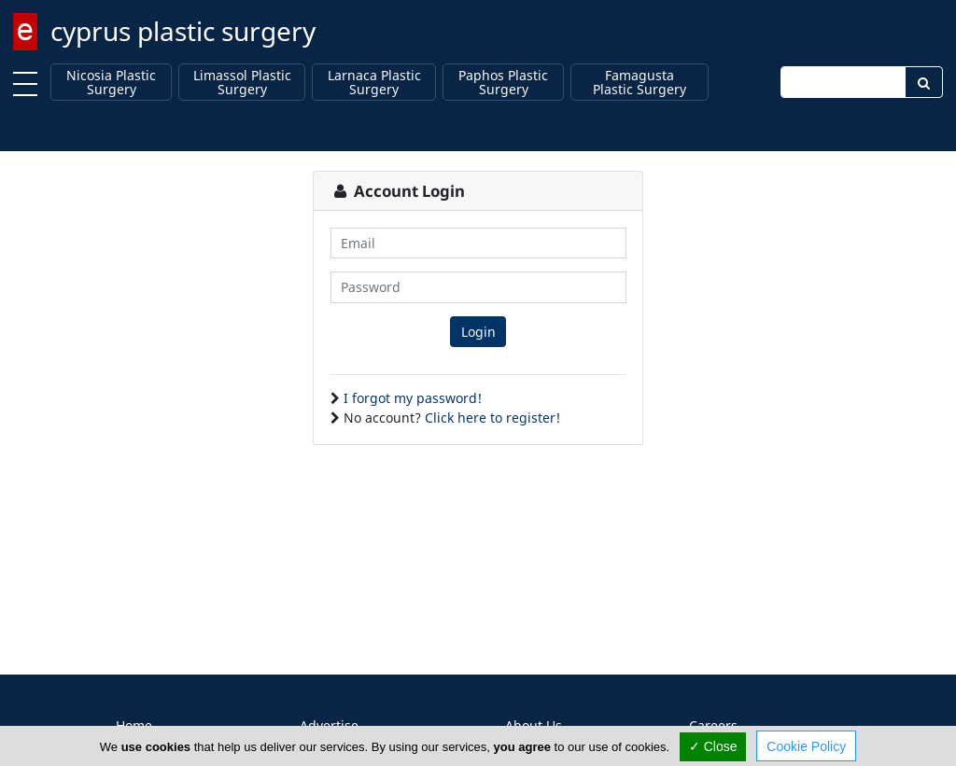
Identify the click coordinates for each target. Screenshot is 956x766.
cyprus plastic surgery (183, 31)
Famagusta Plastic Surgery (639, 82)
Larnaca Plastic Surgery (374, 82)
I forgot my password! (413, 398)
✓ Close (713, 746)
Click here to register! (492, 417)
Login (478, 332)
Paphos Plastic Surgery (503, 82)
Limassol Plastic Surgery (242, 82)
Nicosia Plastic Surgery (111, 82)
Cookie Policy (806, 746)
